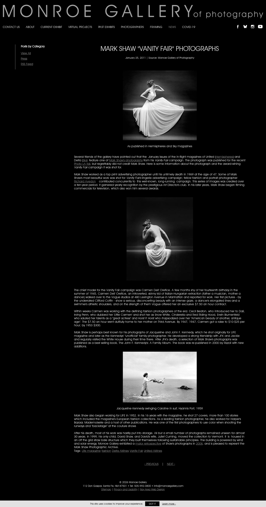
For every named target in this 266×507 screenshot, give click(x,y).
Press (24, 58)
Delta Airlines (120, 451)
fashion (106, 451)
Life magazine (91, 451)
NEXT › (171, 464)
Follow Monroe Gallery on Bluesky (246, 23)
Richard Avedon (85, 181)
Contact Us (11, 27)
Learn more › (169, 503)
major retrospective (148, 443)
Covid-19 (188, 27)
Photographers (132, 27)
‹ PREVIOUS (151, 464)
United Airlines (153, 451)
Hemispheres (224, 157)
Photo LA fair (82, 164)
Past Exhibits (106, 27)
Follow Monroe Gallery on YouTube (261, 23)
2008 (199, 443)
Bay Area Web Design (152, 489)
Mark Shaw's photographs (126, 160)
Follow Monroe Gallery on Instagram (254, 23)
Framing (156, 27)
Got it (152, 503)
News (172, 27)
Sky (85, 160)
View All (26, 53)
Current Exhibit (51, 27)
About (30, 27)
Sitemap (106, 489)
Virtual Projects (80, 27)
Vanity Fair (136, 451)
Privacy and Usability (125, 489)
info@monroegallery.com (168, 485)
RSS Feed (27, 64)
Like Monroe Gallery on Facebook (239, 23)
